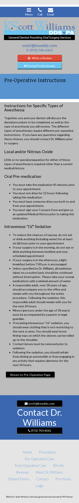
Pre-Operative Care (39, 459)
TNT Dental (67, 496)
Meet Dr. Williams (49, 472)
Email (50, 11)
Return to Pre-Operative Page (30, 375)
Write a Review (39, 58)
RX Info (58, 465)
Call (39, 11)
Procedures (47, 452)
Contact (42, 479)
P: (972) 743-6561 (39, 50)
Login (39, 485)
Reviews (22, 472)
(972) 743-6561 (39, 430)
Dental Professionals (39, 66)
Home (27, 452)
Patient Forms (18, 479)
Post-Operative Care (30, 465)
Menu (29, 11)
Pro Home (63, 479)
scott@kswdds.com (39, 45)
